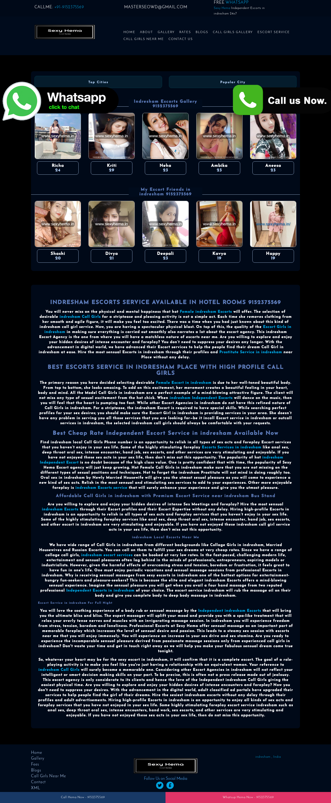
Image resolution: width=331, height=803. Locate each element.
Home (129, 32)
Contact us (180, 39)
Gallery (166, 32)
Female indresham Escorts (206, 312)
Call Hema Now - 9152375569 (83, 797)
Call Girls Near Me (143, 39)
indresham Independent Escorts (201, 398)
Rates (185, 32)
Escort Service (273, 32)
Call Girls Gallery (233, 32)
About (146, 32)
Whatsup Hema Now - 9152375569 (248, 797)
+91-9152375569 (69, 7)
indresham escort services (107, 555)
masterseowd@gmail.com (155, 7)
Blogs (202, 32)
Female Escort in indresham (183, 383)
